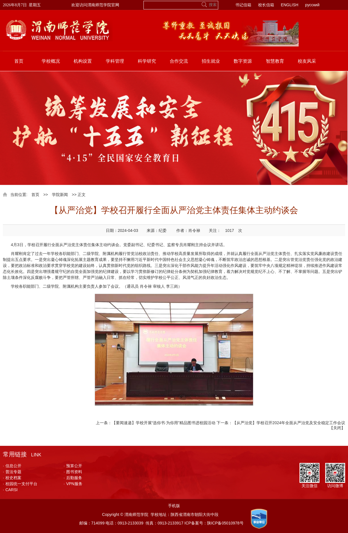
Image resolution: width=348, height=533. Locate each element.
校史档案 (12, 477)
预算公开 (73, 465)
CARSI (10, 489)
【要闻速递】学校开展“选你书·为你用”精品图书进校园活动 (163, 422)
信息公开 (12, 465)
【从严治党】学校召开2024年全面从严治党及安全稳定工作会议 (288, 422)
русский (312, 5)
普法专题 (12, 471)
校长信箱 (266, 5)
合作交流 (179, 61)
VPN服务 (73, 483)
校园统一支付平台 (20, 483)
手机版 (174, 505)
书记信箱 (243, 5)
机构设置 (83, 61)
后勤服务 (73, 477)
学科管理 (115, 61)
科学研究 (147, 61)
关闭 (337, 428)
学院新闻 (60, 194)
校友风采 (307, 61)
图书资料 (73, 471)
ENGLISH (289, 5)
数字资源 (243, 61)
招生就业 (211, 61)
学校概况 (51, 61)
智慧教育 (275, 61)
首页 (18, 61)
